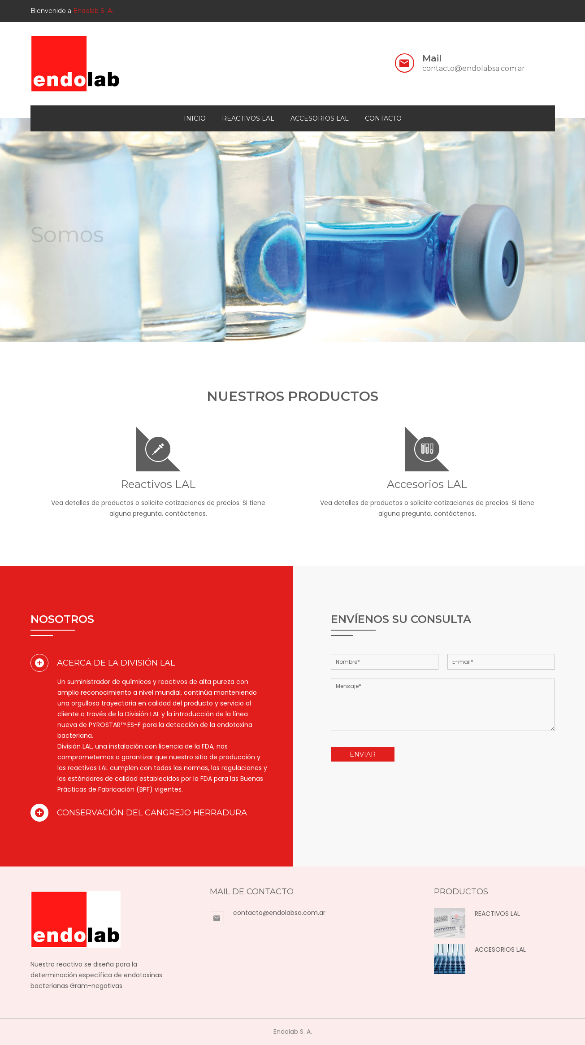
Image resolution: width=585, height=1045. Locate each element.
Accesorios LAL (319, 118)
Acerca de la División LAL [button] (102, 663)
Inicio (195, 118)
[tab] (149, 662)
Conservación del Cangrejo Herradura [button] (138, 813)
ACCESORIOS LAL (500, 949)
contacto (383, 118)
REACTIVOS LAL (497, 913)
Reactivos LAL (248, 118)
